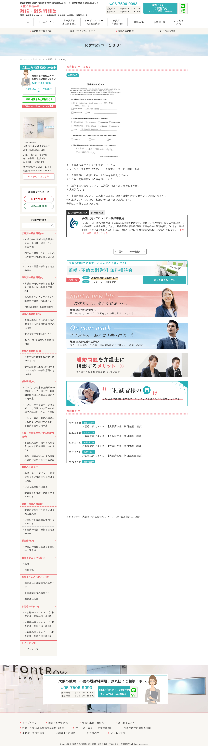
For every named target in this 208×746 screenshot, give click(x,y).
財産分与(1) (28, 538)
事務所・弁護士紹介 (117, 22)
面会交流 (29, 567)
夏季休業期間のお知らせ (37, 590)
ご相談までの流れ (66, 730)
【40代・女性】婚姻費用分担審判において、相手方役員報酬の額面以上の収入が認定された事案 (40, 390)
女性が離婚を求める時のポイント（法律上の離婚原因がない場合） (40, 368)
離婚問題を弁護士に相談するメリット (40, 492)
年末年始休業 (31, 596)
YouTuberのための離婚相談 (39, 304)
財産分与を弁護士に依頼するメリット (40, 519)
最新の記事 (98, 213)
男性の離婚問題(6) (31, 311)
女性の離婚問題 (167, 31)
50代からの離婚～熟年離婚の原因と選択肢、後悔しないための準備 (40, 240)
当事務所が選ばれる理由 (69, 22)
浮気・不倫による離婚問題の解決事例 (43, 725)
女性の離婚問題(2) (31, 348)
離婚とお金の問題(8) (32, 501)
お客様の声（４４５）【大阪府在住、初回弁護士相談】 (113, 430)
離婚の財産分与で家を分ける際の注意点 (40, 509)
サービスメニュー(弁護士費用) (94, 22)
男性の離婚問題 (126, 31)
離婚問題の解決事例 (42, 31)
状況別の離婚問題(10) (33, 231)
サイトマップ (31, 646)
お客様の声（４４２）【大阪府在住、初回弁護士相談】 (113, 450)
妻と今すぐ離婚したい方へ (38, 331)
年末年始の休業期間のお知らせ (40, 582)
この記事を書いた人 (78, 213)
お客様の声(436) (30, 604)
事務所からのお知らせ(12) (35, 574)
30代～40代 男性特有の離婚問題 (39, 339)
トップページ (29, 720)
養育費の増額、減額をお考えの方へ (40, 529)
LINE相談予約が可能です (39, 97)
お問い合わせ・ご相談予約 (160, 8)
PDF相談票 (38, 196)
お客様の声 (160, 22)
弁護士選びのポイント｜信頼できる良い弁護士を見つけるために (40, 474)
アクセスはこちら (38, 174)
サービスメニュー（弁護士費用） (94, 725)
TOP (27, 22)
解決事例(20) (28, 379)
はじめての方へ (46, 22)
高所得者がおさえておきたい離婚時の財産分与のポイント (40, 296)
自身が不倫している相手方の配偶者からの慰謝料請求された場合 (40, 321)
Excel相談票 (39, 203)
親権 (27, 561)
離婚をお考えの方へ (60, 720)
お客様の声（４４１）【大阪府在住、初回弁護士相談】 (113, 459)
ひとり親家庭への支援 (36, 484)
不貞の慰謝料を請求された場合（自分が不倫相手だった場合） (40, 444)
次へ (149, 251)
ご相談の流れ (138, 22)
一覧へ (128, 251)
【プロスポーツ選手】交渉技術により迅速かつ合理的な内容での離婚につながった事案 (40, 406)
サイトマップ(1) (30, 640)
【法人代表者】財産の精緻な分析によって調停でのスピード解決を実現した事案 (40, 419)
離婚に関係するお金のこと (84, 31)
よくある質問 (178, 22)
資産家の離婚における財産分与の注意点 (40, 546)
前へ (105, 251)
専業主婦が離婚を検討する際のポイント (40, 356)
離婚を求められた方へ (94, 720)
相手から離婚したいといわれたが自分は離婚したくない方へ (40, 254)
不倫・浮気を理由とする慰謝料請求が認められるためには (40, 455)
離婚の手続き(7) (30, 464)
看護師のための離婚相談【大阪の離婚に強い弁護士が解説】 (40, 285)
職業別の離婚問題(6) (32, 275)
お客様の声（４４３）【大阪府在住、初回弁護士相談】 (113, 440)
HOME (23, 59)
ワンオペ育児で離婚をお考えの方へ (40, 266)
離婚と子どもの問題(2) (33, 555)
